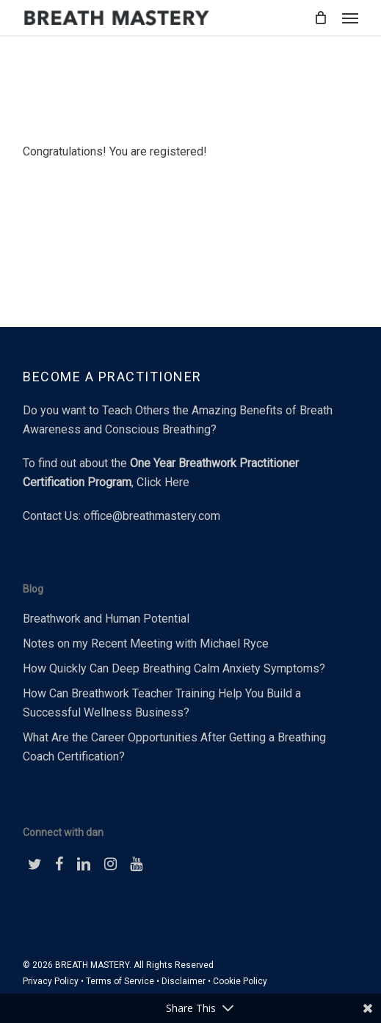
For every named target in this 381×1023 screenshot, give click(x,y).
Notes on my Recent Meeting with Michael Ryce (146, 643)
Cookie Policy (240, 981)
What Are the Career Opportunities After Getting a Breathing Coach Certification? (174, 746)
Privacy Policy (51, 981)
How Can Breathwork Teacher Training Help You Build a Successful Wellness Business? (162, 702)
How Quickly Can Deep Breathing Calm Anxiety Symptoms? (174, 668)
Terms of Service (120, 981)
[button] (350, 17)
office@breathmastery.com (152, 516)
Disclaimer (184, 981)
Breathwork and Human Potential (106, 619)
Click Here (163, 482)
